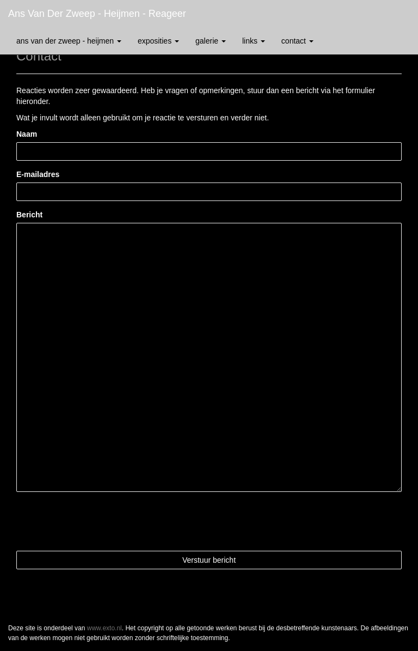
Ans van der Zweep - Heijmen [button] (68, 40)
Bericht (29, 214)
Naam (26, 134)
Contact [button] (297, 40)
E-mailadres (37, 174)
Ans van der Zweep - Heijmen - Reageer (97, 13)
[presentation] (99, 521)
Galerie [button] (210, 40)
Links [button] (253, 40)
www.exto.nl (104, 628)
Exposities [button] (158, 40)
